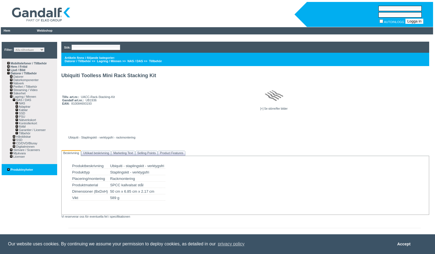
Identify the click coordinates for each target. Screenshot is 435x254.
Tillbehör (24, 133)
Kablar (23, 110)
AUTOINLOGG (394, 22)
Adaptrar (24, 106)
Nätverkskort (27, 120)
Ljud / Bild (17, 70)
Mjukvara (19, 153)
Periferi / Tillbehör (24, 86)
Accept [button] (404, 244)
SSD (21, 113)
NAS (21, 103)
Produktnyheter (20, 169)
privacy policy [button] (231, 244)
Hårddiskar (23, 136)
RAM (22, 126)
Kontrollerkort (27, 123)
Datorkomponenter (25, 80)
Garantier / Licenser (32, 130)
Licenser (18, 156)
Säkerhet (19, 93)
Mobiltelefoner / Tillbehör (28, 63)
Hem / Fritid (18, 66)
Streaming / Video (24, 90)
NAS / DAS (23, 100)
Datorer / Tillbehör (23, 73)
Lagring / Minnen (24, 96)
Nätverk (18, 83)
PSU (21, 116)
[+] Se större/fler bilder (274, 108)
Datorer (18, 76)
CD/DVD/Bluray (26, 143)
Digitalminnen (25, 146)
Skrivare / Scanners (26, 150)
